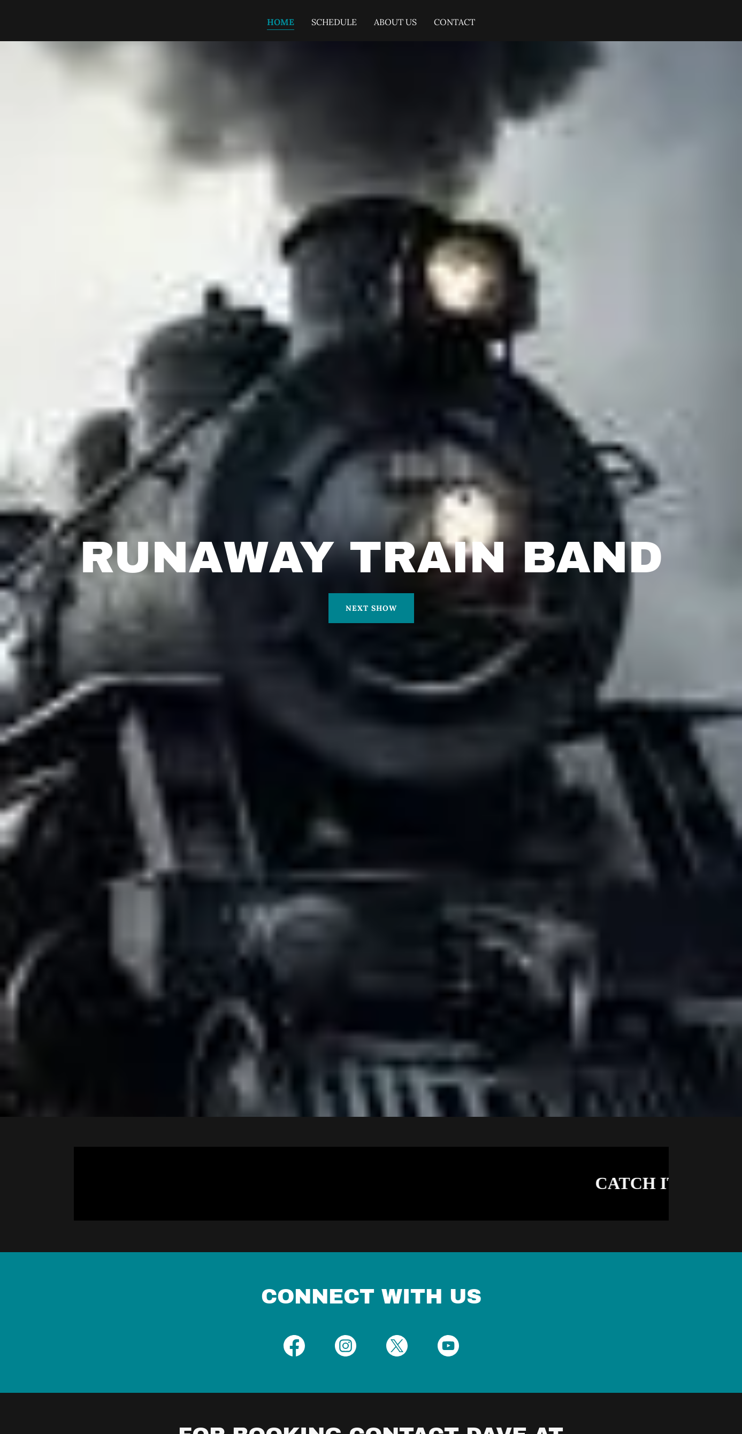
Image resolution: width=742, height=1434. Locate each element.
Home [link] (280, 22)
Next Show (371, 608)
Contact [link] (454, 22)
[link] (294, 1348)
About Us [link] (395, 22)
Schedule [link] (334, 22)
